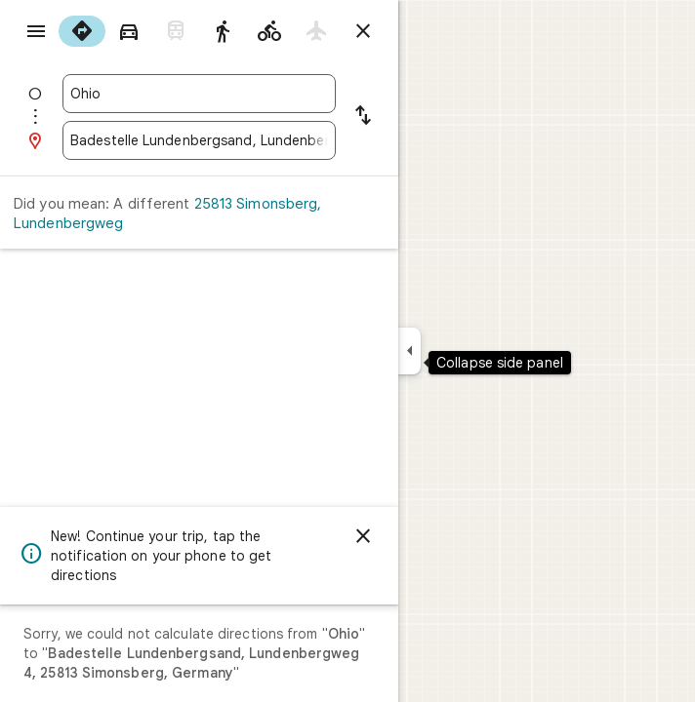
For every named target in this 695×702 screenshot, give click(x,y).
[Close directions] (363, 31)
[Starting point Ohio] (199, 93)
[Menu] (36, 31)
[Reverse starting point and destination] (363, 117)
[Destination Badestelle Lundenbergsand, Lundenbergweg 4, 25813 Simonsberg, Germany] (199, 140)
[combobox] (199, 93)
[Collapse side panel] (409, 351)
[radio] (82, 31)
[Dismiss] (363, 536)
